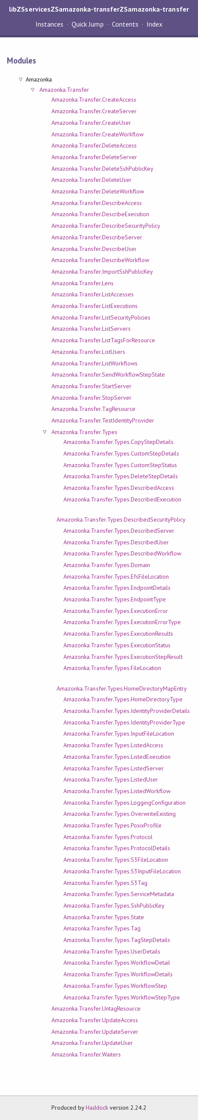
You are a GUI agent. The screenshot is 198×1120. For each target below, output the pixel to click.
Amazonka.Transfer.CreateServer (94, 111)
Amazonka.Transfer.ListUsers (88, 352)
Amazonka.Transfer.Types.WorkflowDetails (118, 974)
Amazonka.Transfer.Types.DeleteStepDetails (120, 476)
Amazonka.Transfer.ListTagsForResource (103, 340)
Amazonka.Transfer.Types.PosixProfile (112, 825)
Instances (49, 24)
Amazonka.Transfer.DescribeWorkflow (100, 260)
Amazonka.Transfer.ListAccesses (92, 294)
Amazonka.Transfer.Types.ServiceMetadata (118, 894)
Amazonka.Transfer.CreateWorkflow (97, 134)
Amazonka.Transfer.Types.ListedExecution (117, 757)
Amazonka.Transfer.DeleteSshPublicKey (102, 168)
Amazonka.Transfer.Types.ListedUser (110, 779)
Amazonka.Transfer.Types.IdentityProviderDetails (126, 711)
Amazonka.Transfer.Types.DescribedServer (118, 530)
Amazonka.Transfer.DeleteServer (94, 157)
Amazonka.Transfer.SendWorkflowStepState (108, 374)
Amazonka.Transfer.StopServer (91, 398)
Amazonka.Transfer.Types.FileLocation (112, 668)
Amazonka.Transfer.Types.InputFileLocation (118, 733)
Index (154, 24)
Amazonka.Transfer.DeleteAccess (94, 145)
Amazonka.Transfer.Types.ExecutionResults (118, 633)
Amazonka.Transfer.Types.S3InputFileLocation (122, 871)
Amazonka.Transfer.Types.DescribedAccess (118, 488)
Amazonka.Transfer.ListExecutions (94, 306)
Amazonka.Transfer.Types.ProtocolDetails (116, 848)
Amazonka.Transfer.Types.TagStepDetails (116, 940)
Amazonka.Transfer (64, 90)
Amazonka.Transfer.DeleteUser (91, 180)
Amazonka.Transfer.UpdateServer (94, 1031)
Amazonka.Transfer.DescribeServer (96, 237)
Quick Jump (87, 24)
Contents (125, 24)
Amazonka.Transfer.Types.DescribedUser (116, 542)
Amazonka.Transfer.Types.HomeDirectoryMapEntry (122, 688)
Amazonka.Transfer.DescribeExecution (100, 214)
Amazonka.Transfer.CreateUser (91, 123)
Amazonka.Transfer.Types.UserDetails (111, 951)
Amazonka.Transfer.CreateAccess (93, 99)
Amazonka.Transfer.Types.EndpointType (114, 599)
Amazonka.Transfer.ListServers (91, 328)
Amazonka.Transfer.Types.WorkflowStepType (121, 997)
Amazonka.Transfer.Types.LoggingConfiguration (124, 802)
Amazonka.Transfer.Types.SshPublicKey (114, 905)
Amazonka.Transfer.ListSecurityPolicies (100, 317)
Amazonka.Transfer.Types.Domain (106, 565)
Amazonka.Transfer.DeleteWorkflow (97, 191)
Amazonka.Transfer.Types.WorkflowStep (115, 986)
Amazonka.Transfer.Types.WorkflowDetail (116, 962)
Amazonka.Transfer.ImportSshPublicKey (102, 271)
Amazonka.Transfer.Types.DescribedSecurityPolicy (121, 519)
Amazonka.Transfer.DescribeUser (94, 249)
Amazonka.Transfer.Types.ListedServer (113, 768)
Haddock (97, 1107)
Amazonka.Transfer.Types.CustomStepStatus (120, 465)
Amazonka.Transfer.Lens (82, 283)
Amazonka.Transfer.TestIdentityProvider (102, 420)
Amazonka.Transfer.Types (84, 432)
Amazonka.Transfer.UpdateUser (92, 1043)
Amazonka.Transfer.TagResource (93, 409)
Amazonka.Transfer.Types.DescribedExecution (122, 499)
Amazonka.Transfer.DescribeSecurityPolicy (105, 225)
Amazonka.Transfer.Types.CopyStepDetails (118, 442)
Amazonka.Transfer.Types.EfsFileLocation (116, 576)
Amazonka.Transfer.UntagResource (96, 1008)
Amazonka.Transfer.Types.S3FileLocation (115, 859)
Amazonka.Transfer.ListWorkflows (94, 363)
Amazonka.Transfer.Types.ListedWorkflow (117, 791)
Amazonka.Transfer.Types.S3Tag (105, 883)
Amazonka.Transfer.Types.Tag (102, 928)
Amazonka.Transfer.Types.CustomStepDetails (121, 453)
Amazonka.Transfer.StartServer (91, 386)
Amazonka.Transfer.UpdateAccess (94, 1020)
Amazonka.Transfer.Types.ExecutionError (115, 611)
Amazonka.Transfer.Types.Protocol (108, 837)
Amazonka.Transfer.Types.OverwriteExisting (119, 814)
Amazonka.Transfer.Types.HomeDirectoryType (123, 699)
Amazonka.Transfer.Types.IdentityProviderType (124, 722)
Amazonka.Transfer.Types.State (103, 917)
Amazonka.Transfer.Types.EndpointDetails (117, 588)
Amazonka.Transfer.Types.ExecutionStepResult (123, 657)
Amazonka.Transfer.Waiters (86, 1054)
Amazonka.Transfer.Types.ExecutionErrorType (122, 622)
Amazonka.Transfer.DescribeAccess (96, 203)
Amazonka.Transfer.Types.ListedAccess (113, 745)
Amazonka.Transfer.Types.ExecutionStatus (117, 645)
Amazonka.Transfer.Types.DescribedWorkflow (122, 553)
